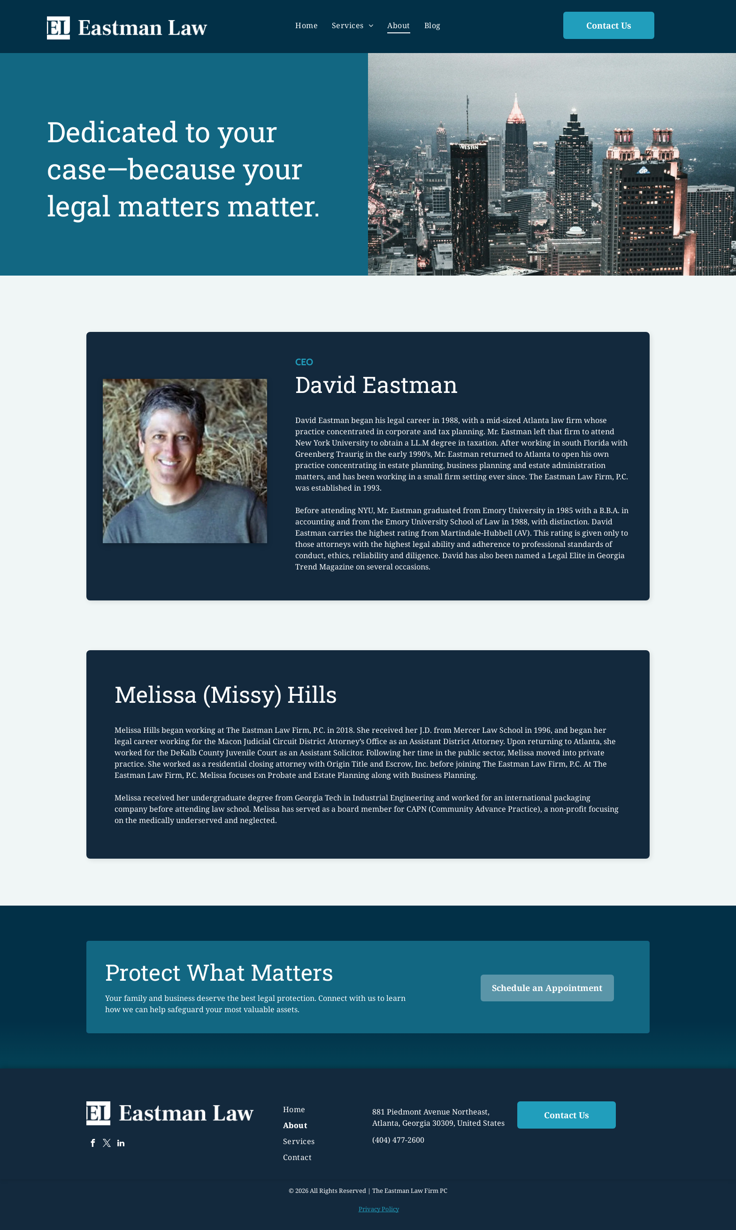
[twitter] (106, 1144)
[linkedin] (121, 1144)
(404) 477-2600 (398, 1140)
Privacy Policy (379, 1209)
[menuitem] (306, 25)
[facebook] (92, 1144)
